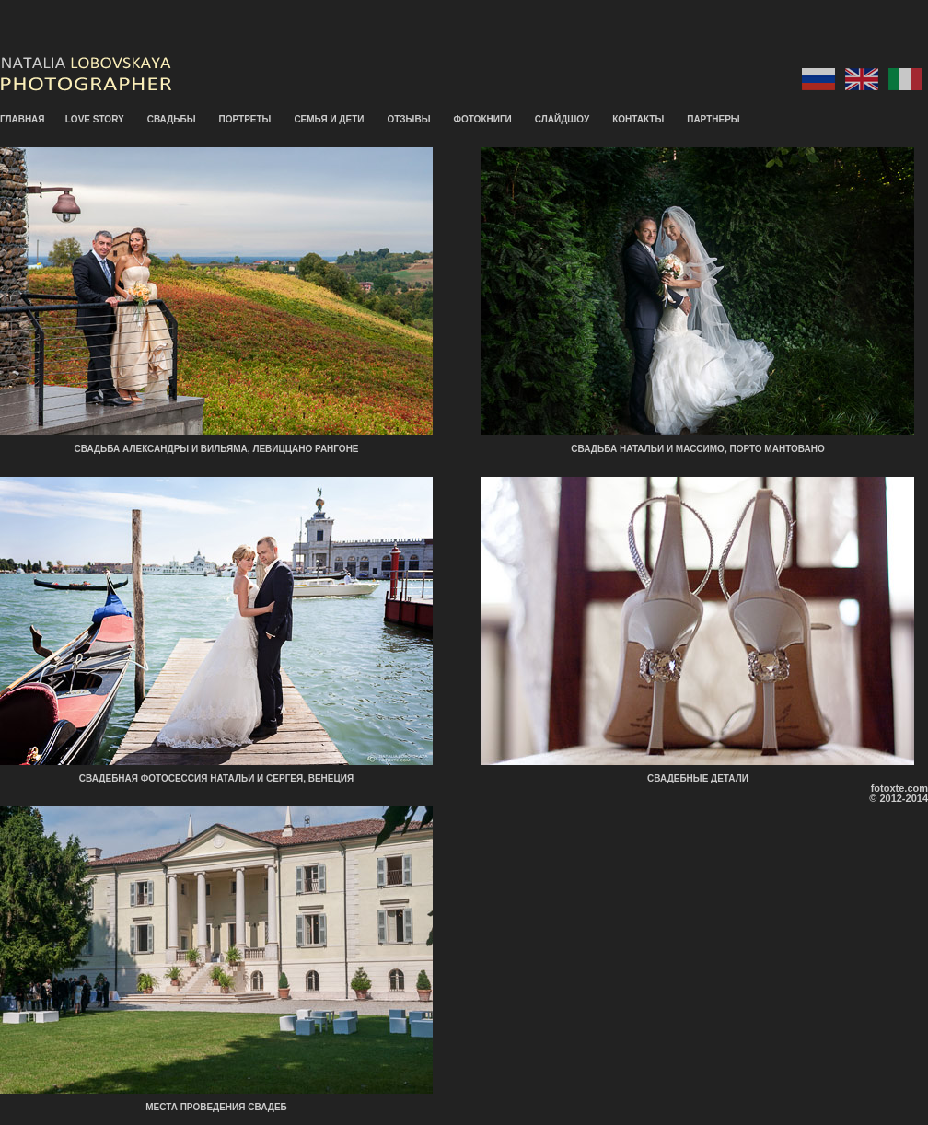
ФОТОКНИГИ (482, 119)
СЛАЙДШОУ (562, 119)
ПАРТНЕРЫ (713, 119)
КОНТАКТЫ (638, 119)
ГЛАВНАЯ (22, 119)
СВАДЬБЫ (171, 119)
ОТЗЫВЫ (408, 119)
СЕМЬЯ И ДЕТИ (329, 119)
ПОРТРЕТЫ (245, 119)
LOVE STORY (94, 119)
